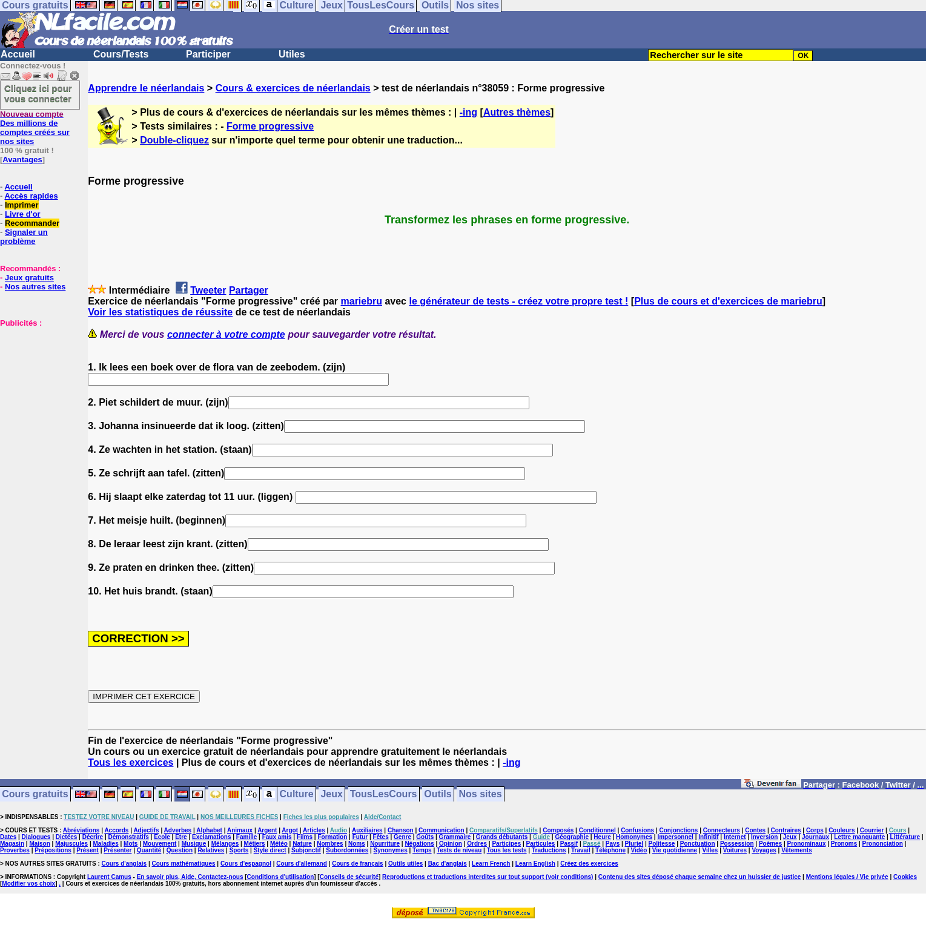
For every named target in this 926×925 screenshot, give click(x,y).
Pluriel (634, 843)
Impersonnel (675, 837)
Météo (279, 843)
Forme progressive (270, 126)
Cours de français (357, 863)
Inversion (764, 837)
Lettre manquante (859, 837)
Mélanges (225, 843)
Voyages (764, 850)
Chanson (401, 830)
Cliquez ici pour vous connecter (38, 93)
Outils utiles (405, 863)
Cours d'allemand (301, 863)
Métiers (254, 843)
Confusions (637, 830)
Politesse (662, 843)
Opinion (450, 843)
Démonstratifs (128, 837)
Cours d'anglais (124, 863)
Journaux (815, 837)
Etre (181, 837)
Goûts (425, 837)
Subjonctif (306, 850)
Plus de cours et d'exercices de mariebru (728, 301)
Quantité (149, 850)
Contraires (786, 830)
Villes (710, 850)
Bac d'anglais (447, 863)
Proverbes (15, 850)
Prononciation (882, 843)
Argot (290, 830)
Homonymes (634, 837)
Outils (437, 794)
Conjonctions (679, 830)
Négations (419, 843)
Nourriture (385, 843)
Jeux (331, 794)
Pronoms (844, 843)
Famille (246, 837)
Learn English (535, 863)
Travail (580, 850)
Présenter (117, 850)
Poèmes (770, 843)
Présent (87, 850)
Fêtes (381, 837)
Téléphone (610, 850)
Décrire (92, 837)
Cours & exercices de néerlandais (293, 88)
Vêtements (796, 850)
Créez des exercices (589, 863)
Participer (208, 54)
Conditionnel (597, 830)
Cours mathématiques (184, 863)
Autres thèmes (517, 112)
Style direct (270, 850)
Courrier (872, 830)
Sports (239, 850)
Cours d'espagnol (245, 863)
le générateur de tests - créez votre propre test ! (518, 301)
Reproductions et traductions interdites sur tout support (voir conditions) (487, 877)
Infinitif (708, 837)
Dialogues (36, 837)
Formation (332, 837)
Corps (815, 830)
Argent (267, 830)
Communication (441, 830)
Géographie (572, 837)
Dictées (67, 837)
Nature (302, 843)
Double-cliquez (174, 140)
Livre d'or (23, 214)
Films (305, 837)
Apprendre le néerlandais (146, 88)
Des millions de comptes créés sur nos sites (35, 128)
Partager (248, 290)
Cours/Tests (120, 54)
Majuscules (71, 843)
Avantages (22, 159)
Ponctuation (697, 843)
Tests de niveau (459, 850)
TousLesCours (383, 794)
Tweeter (208, 290)
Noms (356, 843)
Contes (755, 830)
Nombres (330, 843)
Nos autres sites (35, 286)
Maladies (105, 843)
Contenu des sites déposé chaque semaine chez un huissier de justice (699, 877)
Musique (194, 843)
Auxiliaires (367, 830)
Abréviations (81, 830)
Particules (540, 843)
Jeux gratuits (29, 277)
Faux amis (277, 837)
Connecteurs (721, 830)
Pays (613, 843)
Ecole (162, 837)
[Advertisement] (36, 388)
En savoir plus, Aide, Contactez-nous (190, 877)
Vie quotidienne (674, 850)
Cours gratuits (35, 794)
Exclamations (211, 837)
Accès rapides (31, 195)
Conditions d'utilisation (280, 877)
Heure (602, 837)
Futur (360, 837)
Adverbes (178, 830)
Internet (735, 837)
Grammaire (455, 837)
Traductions (549, 850)
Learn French (491, 863)
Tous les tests (507, 850)
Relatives (210, 850)
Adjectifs (146, 830)
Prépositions (53, 850)
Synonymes (391, 850)
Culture (297, 794)
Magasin (12, 843)
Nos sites (480, 794)
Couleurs (841, 830)
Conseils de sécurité (349, 877)
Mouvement (160, 843)
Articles (314, 830)
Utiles (292, 54)
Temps (422, 850)
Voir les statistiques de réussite (160, 312)
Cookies (905, 877)
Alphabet (209, 830)
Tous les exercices (130, 762)
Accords (116, 830)
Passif (569, 843)
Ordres (477, 843)
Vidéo (638, 850)
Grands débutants (502, 837)
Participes (506, 843)
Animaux (240, 830)
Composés (558, 830)
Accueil (18, 54)
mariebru (361, 301)
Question (180, 850)
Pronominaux (806, 843)
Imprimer (22, 204)
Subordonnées (347, 850)
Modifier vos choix (28, 883)
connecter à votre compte (226, 334)
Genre (402, 837)
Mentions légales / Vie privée (847, 877)
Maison (39, 843)
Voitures (735, 850)
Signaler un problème (24, 237)
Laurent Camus (109, 877)
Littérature (905, 837)
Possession (737, 843)
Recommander (32, 223)
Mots (130, 843)
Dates (8, 837)
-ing (468, 112)
